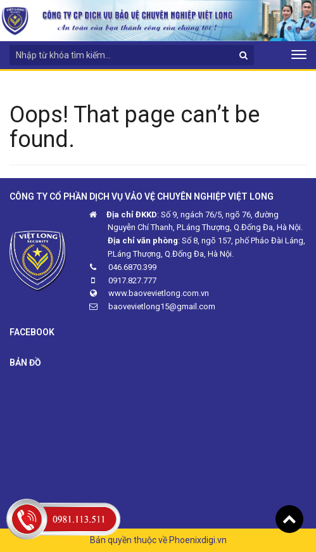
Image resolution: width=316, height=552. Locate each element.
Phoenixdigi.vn (198, 540)
